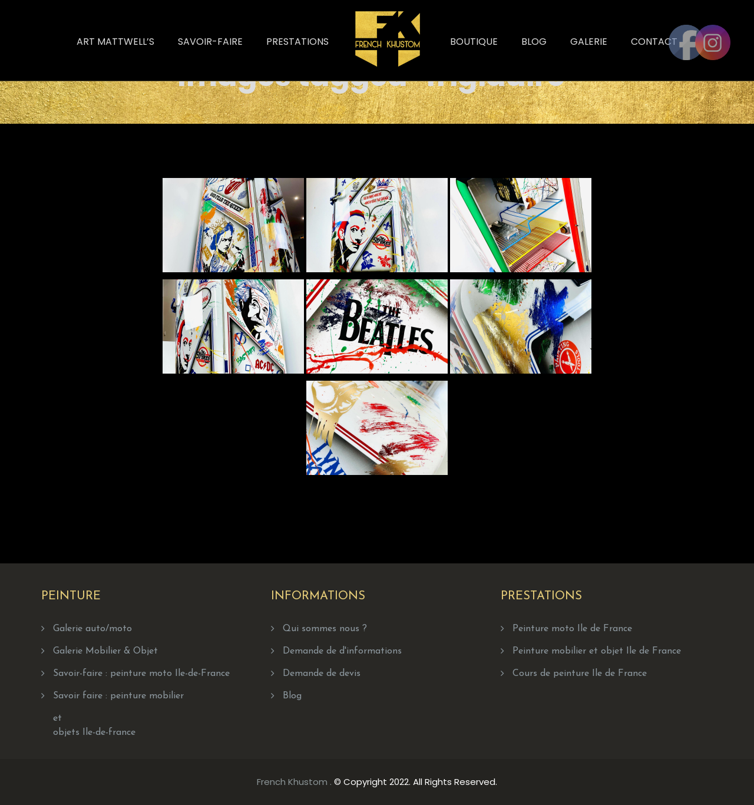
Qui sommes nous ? (325, 629)
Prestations (297, 41)
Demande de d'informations (342, 651)
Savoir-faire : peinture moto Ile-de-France (141, 673)
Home (424, 71)
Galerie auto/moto (92, 629)
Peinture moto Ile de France (572, 629)
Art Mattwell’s (115, 41)
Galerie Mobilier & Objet (105, 651)
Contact (654, 41)
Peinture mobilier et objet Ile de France (596, 651)
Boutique (474, 41)
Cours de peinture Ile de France (579, 673)
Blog (534, 41)
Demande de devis (322, 673)
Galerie (588, 41)
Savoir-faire (210, 41)
